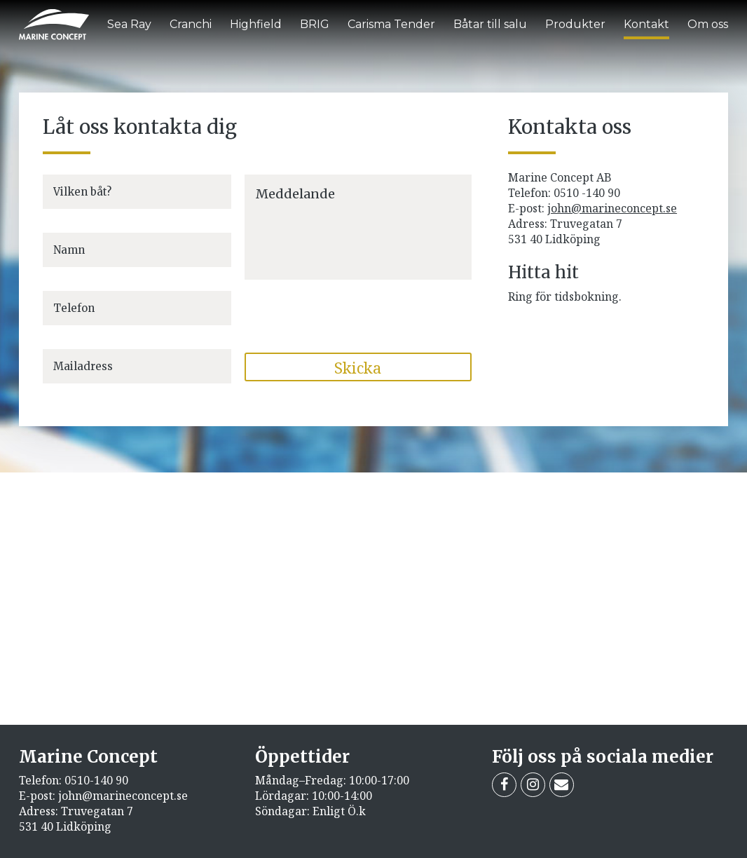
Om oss (707, 24)
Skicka (357, 367)
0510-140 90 (96, 780)
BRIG (314, 24)
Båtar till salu (490, 24)
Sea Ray (129, 24)
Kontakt (646, 24)
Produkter (575, 24)
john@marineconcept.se (612, 208)
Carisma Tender (391, 24)
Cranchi (191, 24)
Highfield (256, 24)
